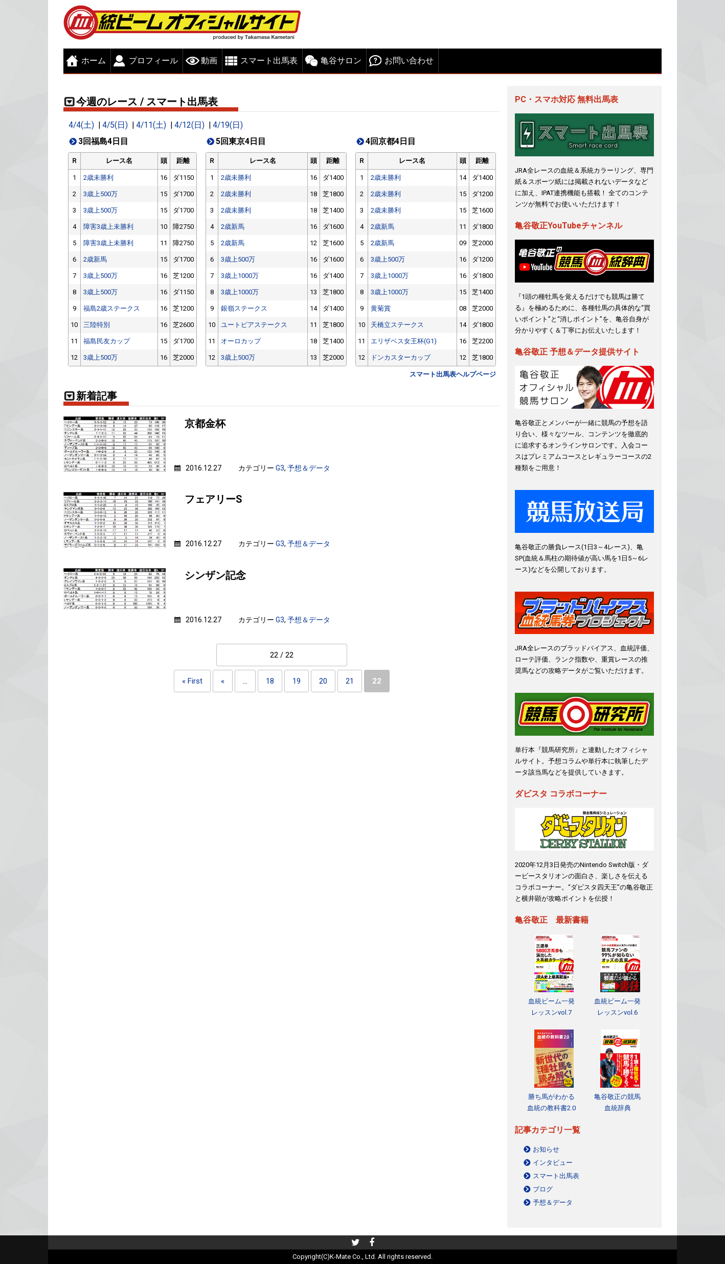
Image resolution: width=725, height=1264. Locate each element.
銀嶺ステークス (244, 308)
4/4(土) (81, 125)
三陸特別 (96, 325)
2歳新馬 (95, 259)
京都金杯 (205, 424)
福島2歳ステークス (111, 308)
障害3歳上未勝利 (108, 226)
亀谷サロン (341, 60)
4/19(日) (228, 125)
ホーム (93, 60)
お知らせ (546, 1149)
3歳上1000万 (240, 275)
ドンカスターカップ (401, 357)
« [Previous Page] (222, 681)
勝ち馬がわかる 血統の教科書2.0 (551, 1102)
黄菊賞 (381, 308)
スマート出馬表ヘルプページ (453, 374)
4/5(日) (115, 125)
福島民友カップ (106, 341)
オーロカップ (241, 341)
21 (350, 681)
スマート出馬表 (269, 60)
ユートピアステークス (254, 325)
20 (323, 681)
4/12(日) (189, 125)
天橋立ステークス (397, 325)
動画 (209, 60)
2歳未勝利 (98, 177)
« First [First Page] (192, 681)
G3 (280, 468)
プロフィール (153, 60)
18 (270, 681)
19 (296, 681)
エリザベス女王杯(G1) (404, 341)
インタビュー (553, 1162)
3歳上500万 (100, 194)
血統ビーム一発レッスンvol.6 (617, 1006)
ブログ (543, 1189)
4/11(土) (151, 125)
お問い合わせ (409, 60)
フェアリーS (213, 499)
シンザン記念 (215, 575)
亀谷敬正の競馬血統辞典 (617, 1102)
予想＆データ (308, 468)
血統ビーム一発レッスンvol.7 (551, 1006)
